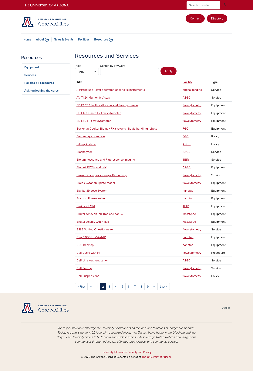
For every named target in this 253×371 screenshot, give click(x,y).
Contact (195, 18)
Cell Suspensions (87, 276)
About (40, 40)
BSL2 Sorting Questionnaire (94, 229)
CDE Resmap (85, 245)
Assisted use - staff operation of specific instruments (110, 90)
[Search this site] (203, 5)
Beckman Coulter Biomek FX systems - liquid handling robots (116, 129)
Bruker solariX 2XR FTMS (92, 222)
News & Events (63, 40)
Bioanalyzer (84, 152)
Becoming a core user (90, 136)
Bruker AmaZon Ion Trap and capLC (99, 214)
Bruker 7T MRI (85, 206)
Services (30, 75)
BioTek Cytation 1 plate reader (95, 183)
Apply (168, 71)
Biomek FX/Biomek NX (91, 167)
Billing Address (86, 144)
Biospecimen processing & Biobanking (101, 175)
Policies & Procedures (39, 83)
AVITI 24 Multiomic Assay (93, 98)
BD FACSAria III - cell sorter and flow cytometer (107, 105)
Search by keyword (112, 66)
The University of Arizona (156, 357)
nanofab (188, 191)
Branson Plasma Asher (91, 198)
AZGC (187, 98)
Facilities (83, 40)
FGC (185, 129)
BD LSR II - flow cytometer (93, 121)
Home (27, 40)
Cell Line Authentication (92, 260)
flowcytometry (192, 105)
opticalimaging (192, 90)
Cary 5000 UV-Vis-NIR (91, 237)
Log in (226, 308)
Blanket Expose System (91, 191)
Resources (101, 40)
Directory (217, 18)
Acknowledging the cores (41, 91)
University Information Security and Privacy (126, 352)
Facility (187, 82)
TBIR (186, 160)
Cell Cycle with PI (88, 253)
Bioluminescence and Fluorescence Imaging (105, 160)
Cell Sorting (84, 268)
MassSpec (189, 214)
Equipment (31, 67)
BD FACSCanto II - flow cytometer (98, 113)
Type (78, 66)
